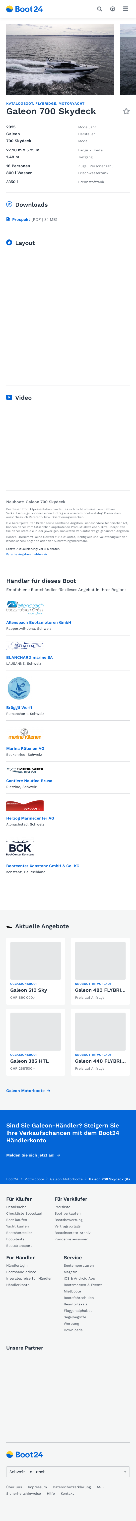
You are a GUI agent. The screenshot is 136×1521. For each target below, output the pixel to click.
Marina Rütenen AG (25, 748)
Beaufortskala (75, 1304)
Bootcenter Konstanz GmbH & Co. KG (42, 865)
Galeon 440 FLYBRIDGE (103, 1061)
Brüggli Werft (19, 707)
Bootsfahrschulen (79, 1298)
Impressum (37, 1487)
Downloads (73, 1330)
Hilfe (51, 1493)
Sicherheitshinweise (23, 1493)
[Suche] (100, 8)
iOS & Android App (79, 1278)
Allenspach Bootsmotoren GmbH (38, 622)
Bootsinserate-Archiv (72, 1233)
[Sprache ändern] (68, 1471)
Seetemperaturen (79, 1265)
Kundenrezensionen (71, 1239)
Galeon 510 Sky (28, 990)
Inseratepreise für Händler (29, 1278)
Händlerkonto (17, 1285)
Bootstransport (19, 1246)
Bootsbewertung (68, 1220)
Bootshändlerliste (21, 1272)
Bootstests (15, 1239)
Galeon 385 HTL (29, 1061)
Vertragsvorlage (67, 1226)
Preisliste (62, 1207)
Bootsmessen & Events (83, 1285)
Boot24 (12, 1179)
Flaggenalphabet (78, 1311)
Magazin (70, 1272)
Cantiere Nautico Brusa (29, 780)
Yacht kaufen (17, 1226)
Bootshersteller (19, 1233)
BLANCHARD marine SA (29, 657)
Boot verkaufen (68, 1213)
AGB (100, 1487)
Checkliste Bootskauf (24, 1213)
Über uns (14, 1487)
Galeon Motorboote (25, 1090)
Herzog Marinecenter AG (30, 818)
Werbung (71, 1323)
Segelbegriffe (75, 1317)
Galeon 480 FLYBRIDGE (103, 990)
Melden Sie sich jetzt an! (30, 1155)
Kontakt (67, 1493)
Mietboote (72, 1291)
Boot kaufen (16, 1220)
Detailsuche (16, 1207)
